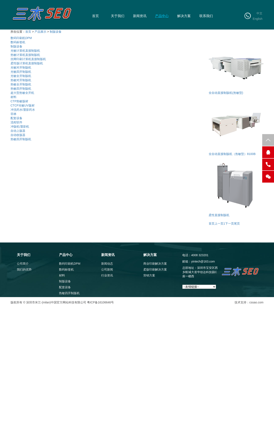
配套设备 (16, 118)
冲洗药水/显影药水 (23, 109)
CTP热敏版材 (19, 101)
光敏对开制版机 (21, 67)
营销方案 (149, 275)
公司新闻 (107, 269)
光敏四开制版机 (21, 71)
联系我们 (206, 16)
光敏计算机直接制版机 (25, 50)
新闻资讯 (139, 16)
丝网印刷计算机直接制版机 (28, 59)
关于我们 (117, 16)
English (257, 18)
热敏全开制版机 (21, 84)
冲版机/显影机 (20, 126)
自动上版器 (18, 130)
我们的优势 (24, 269)
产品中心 (162, 16)
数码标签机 (18, 42)
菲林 (13, 114)
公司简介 (23, 263)
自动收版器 (18, 135)
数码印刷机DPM (21, 38)
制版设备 (56, 31)
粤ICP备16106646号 (100, 302)
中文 (259, 13)
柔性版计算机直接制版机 (27, 63)
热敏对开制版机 (21, 80)
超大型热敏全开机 (22, 92)
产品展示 (40, 31)
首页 (95, 16)
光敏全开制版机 (21, 76)
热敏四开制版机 (21, 88)
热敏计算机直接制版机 (25, 55)
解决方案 (184, 16)
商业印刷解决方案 (155, 263)
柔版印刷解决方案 (155, 269)
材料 (13, 97)
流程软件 (16, 122)
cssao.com (256, 302)
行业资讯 (107, 275)
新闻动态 (107, 263)
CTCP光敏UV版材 (23, 105)
